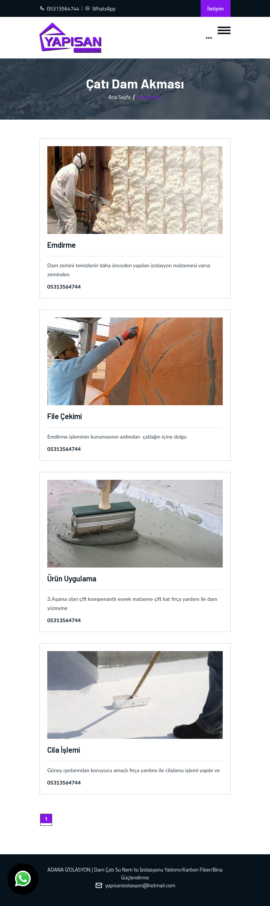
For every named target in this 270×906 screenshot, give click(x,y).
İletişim (215, 8)
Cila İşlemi (63, 749)
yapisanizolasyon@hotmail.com (140, 885)
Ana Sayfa (119, 97)
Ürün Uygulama (71, 578)
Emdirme (61, 244)
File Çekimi (64, 416)
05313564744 (64, 286)
